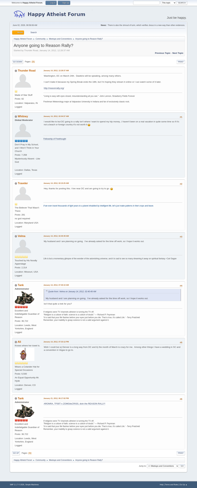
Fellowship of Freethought (54, 139)
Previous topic (162, 53)
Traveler (23, 183)
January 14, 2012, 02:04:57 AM (56, 116)
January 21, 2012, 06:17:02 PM (56, 398)
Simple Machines (32, 485)
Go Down (17, 62)
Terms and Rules (171, 485)
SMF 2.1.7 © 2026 (17, 485)
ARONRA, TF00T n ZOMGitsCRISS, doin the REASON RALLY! (74, 403)
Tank (21, 285)
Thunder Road (27, 70)
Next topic (177, 53)
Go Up (16, 453)
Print (181, 62)
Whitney (23, 116)
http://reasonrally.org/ (54, 88)
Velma (21, 236)
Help (161, 485)
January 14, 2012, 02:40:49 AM (56, 236)
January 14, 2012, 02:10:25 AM (56, 183)
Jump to (142, 466)
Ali (19, 341)
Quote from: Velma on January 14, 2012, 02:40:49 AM (72, 291)
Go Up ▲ (183, 485)
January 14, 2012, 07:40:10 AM (56, 285)
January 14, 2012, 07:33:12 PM (56, 342)
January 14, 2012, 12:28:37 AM (56, 70)
